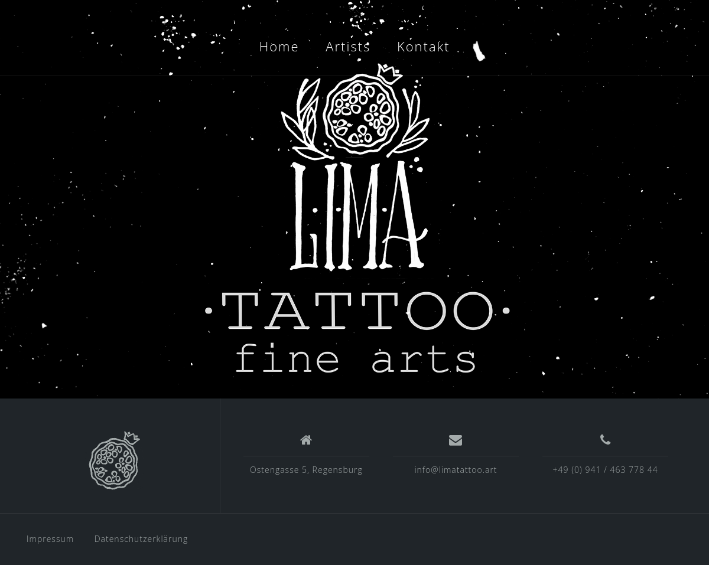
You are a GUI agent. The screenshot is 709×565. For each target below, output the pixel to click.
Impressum (50, 538)
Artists (348, 46)
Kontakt (423, 46)
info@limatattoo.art (455, 469)
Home (279, 46)
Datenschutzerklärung (141, 538)
